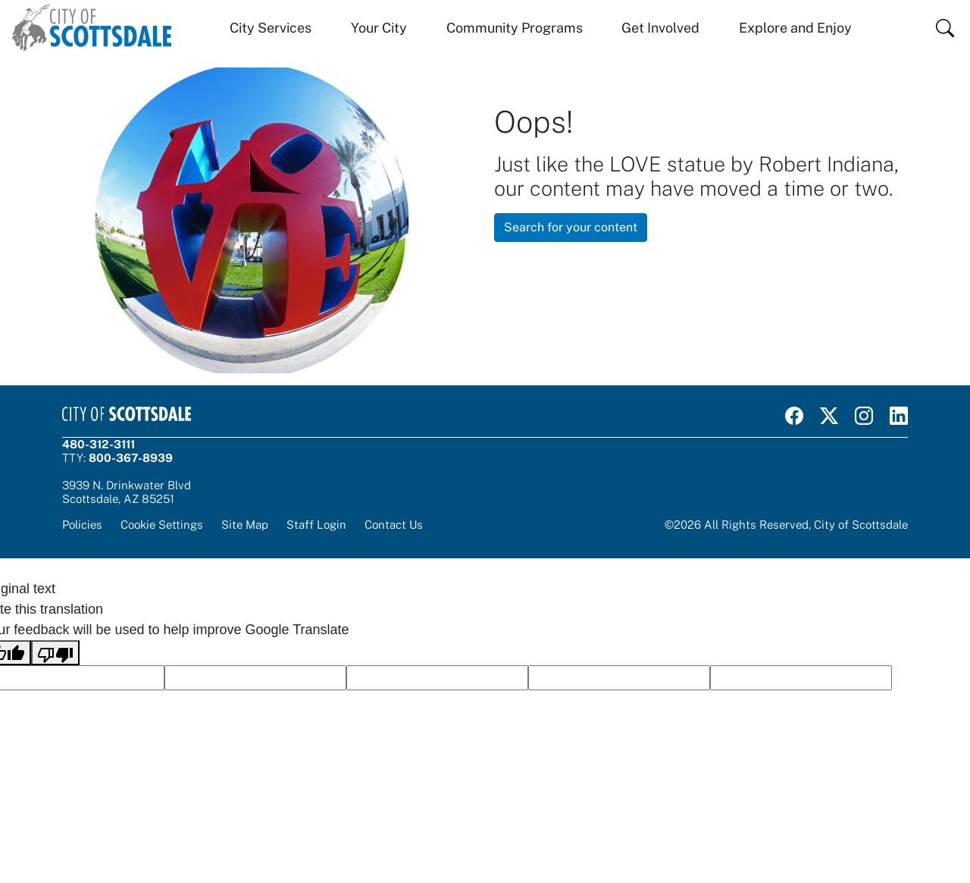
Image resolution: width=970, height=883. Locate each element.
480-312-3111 (98, 444)
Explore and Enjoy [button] (795, 28)
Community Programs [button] (514, 28)
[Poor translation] (55, 652)
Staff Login (316, 524)
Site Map (244, 524)
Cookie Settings (161, 524)
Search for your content (570, 227)
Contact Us (394, 524)
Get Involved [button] (660, 28)
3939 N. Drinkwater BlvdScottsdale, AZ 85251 (126, 492)
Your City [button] (379, 28)
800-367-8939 (131, 457)
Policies (82, 524)
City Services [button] (270, 28)
